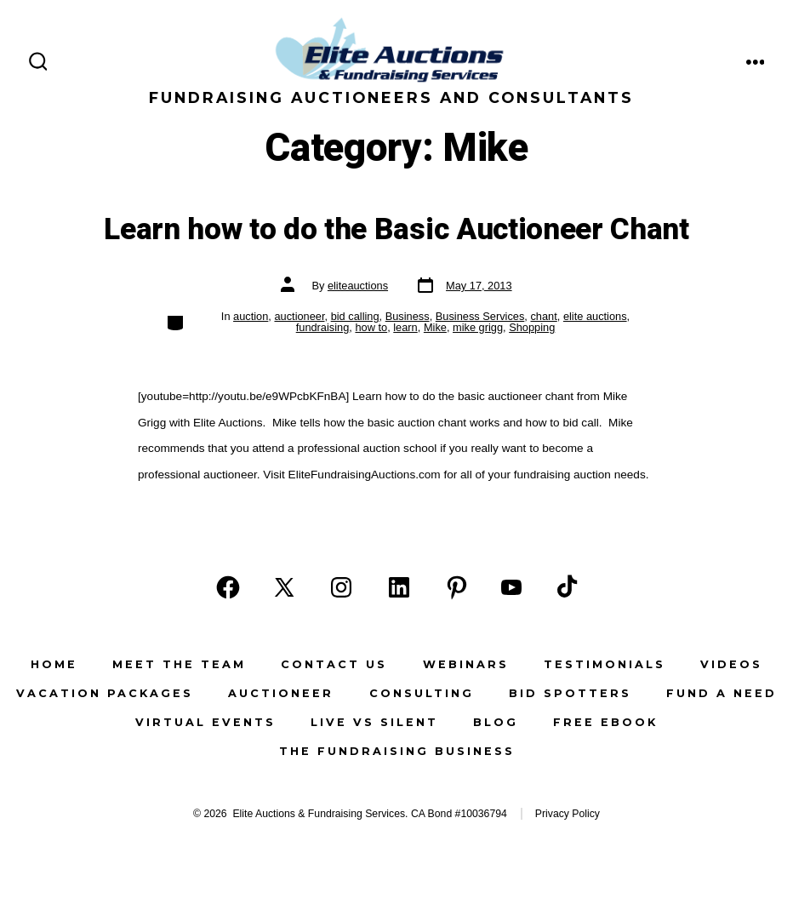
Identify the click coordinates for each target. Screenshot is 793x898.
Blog (495, 722)
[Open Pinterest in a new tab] (457, 587)
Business (407, 316)
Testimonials (604, 664)
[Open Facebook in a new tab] (228, 587)
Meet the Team (179, 664)
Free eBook (605, 722)
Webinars (466, 664)
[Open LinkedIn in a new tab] (399, 587)
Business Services (480, 316)
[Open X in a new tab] (284, 587)
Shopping (532, 327)
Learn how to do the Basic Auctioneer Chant (396, 230)
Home (54, 664)
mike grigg (478, 327)
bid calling (355, 316)
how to (371, 327)
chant (543, 316)
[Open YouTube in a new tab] (511, 587)
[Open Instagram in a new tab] (341, 587)
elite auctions (595, 316)
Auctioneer (281, 693)
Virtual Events (205, 722)
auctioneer (299, 316)
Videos (731, 664)
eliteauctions (358, 285)
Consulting (421, 693)
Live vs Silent (374, 722)
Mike (435, 327)
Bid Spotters (570, 693)
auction (250, 316)
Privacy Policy (567, 814)
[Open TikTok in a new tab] (565, 587)
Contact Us (334, 664)
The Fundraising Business (397, 751)
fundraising (323, 327)
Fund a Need (721, 693)
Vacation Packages (104, 693)
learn (405, 327)
